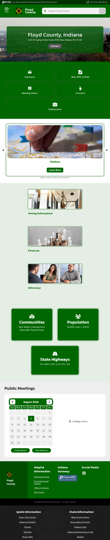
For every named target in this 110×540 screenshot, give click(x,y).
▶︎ (108, 147)
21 (44, 392)
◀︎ (4, 147)
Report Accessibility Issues (54, 523)
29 (50, 398)
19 (31, 392)
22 (50, 392)
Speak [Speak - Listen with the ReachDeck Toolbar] (53, 531)
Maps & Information (80, 479)
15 (50, 386)
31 (18, 404)
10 (18, 386)
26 (31, 398)
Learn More (55, 167)
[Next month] (49, 363)
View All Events (41, 412)
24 (18, 398)
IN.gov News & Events (80, 484)
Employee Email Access (41, 444)
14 (44, 386)
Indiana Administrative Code (80, 493)
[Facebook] (83, 434)
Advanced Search (27, 484)
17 (18, 392)
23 (12, 398)
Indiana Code (80, 488)
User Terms (39, 454)
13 (37, 386)
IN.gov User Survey (27, 479)
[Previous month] (12, 363)
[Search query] (92, 10)
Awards (80, 498)
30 (12, 404)
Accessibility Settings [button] (54, 518)
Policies (27, 488)
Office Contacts (41, 449)
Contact (55, 44)
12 (31, 386)
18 (25, 392)
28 (44, 398)
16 (12, 392)
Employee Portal (41, 438)
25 (25, 398)
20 (37, 392)
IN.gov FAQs (27, 498)
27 (37, 398)
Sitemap (28, 493)
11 (25, 386)
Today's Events (20, 412)
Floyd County (32, 9)
